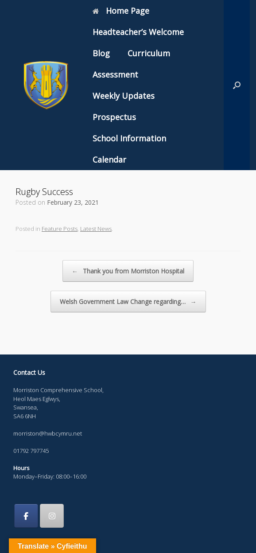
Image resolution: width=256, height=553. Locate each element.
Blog (101, 53)
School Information (129, 138)
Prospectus (114, 117)
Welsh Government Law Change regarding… (128, 301)
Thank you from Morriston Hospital (128, 271)
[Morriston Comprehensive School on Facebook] (26, 516)
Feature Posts (60, 229)
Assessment (115, 74)
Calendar (109, 159)
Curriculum (149, 53)
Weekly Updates (124, 95)
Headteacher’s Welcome (138, 32)
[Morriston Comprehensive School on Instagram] (52, 516)
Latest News (96, 229)
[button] (237, 85)
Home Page (121, 10)
